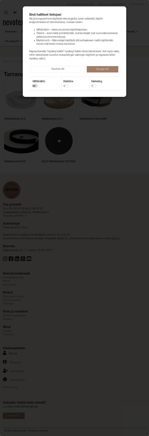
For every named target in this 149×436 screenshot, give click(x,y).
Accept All (102, 69)
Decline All (57, 69)
